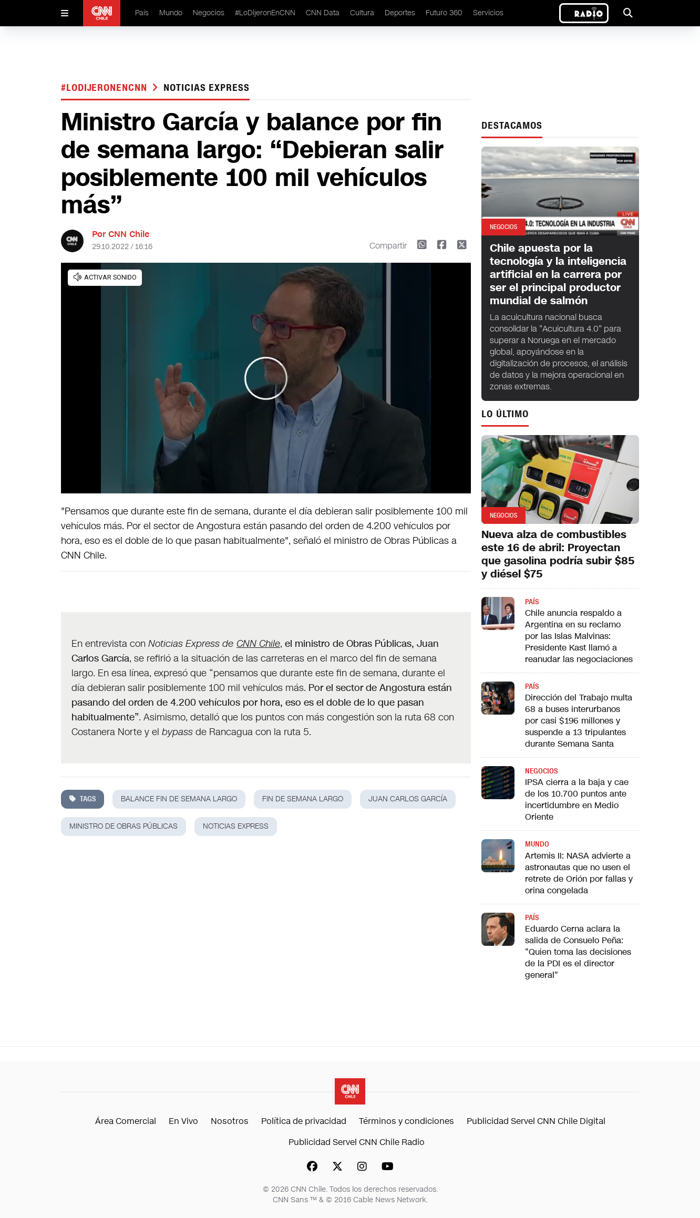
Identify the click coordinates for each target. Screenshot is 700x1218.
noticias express (206, 88)
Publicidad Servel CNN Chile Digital (536, 1121)
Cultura (362, 13)
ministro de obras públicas (123, 826)
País (142, 13)
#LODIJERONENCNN (105, 88)
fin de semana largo (302, 799)
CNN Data (322, 13)
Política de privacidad (303, 1121)
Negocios (208, 13)
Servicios (488, 13)
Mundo (170, 13)
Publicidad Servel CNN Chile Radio (357, 1142)
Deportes (400, 13)
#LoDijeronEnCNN (265, 13)
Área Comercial (125, 1121)
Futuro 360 (444, 13)
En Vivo (183, 1121)
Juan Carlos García (407, 799)
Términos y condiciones (406, 1121)
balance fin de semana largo (179, 799)
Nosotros (230, 1121)
